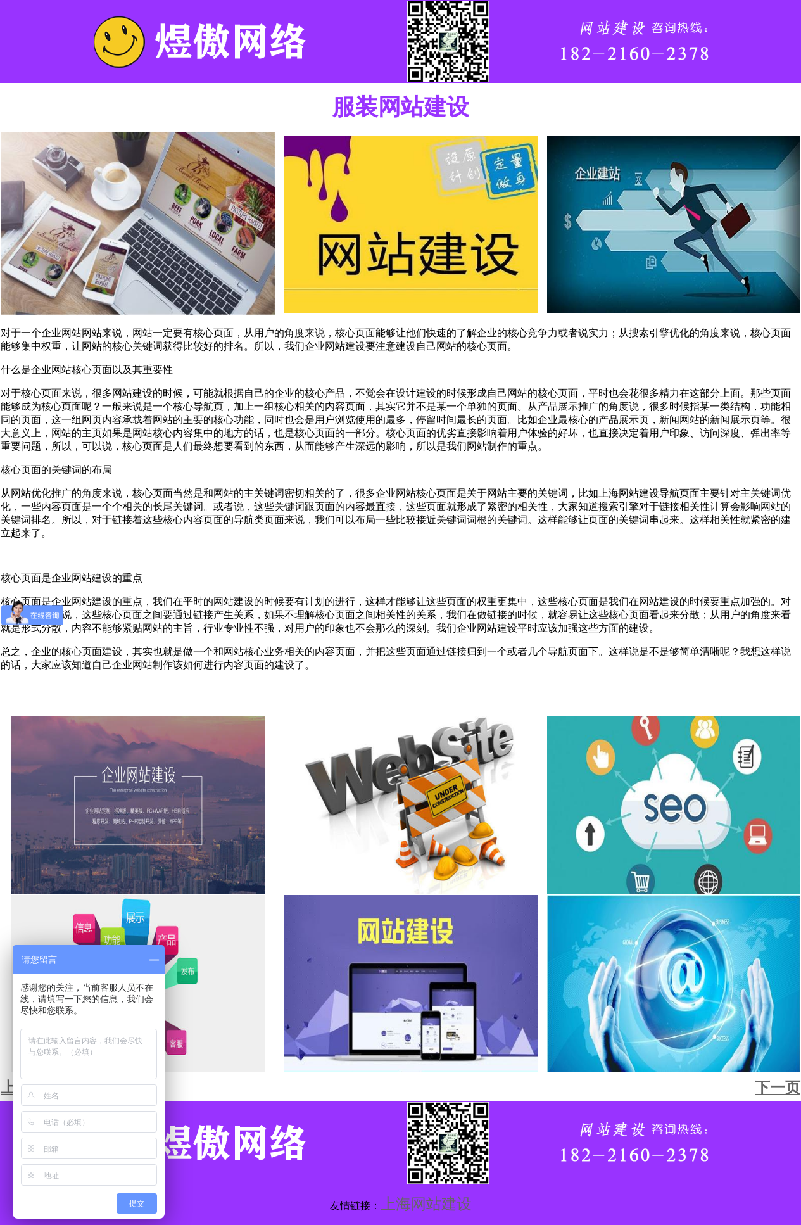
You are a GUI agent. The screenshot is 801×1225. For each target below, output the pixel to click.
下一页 (777, 1087)
